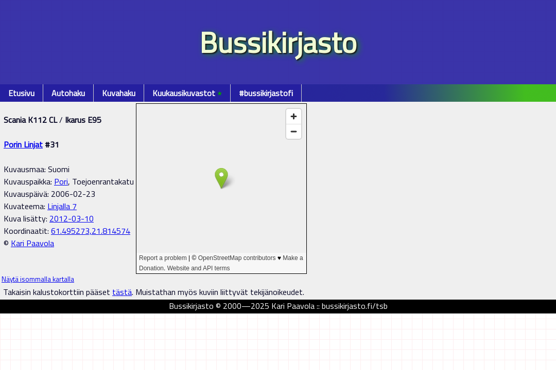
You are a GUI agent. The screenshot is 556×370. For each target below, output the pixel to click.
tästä (122, 292)
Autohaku (68, 93)
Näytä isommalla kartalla (38, 279)
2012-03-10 (71, 218)
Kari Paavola (32, 243)
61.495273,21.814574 (90, 231)
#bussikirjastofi (266, 93)
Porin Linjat (23, 144)
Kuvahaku (118, 93)
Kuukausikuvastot (187, 93)
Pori (61, 181)
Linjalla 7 (62, 206)
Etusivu (21, 93)
